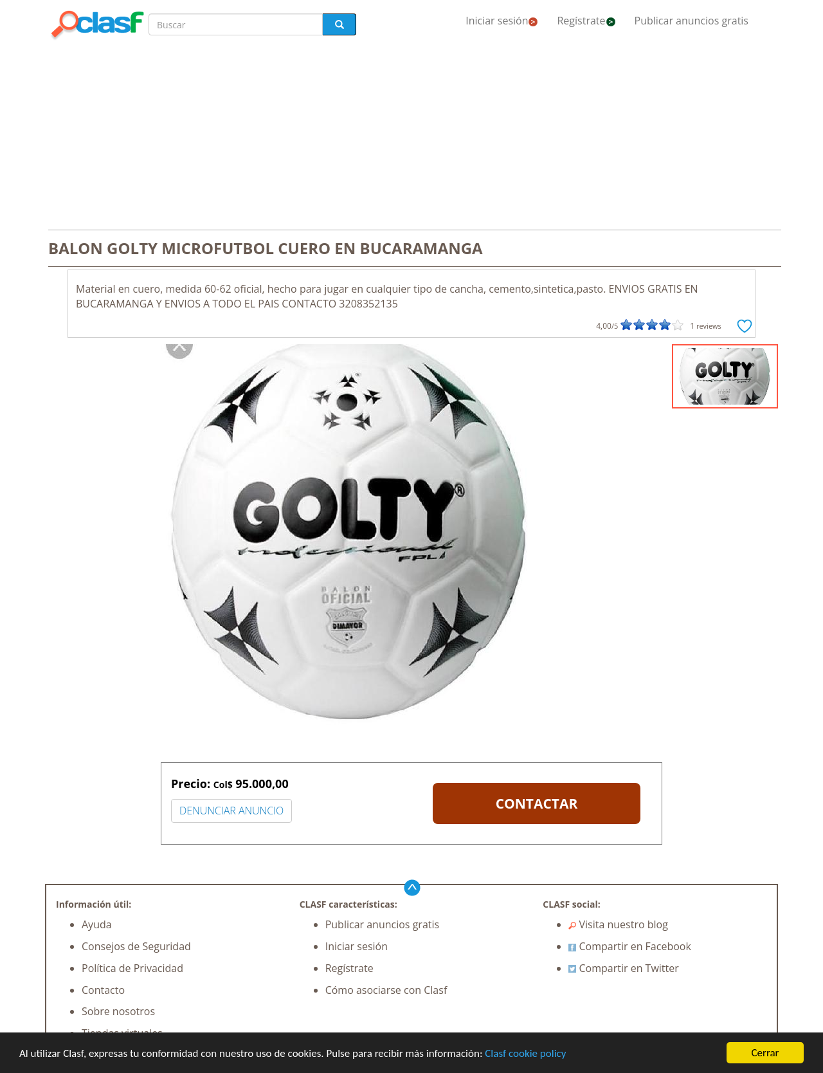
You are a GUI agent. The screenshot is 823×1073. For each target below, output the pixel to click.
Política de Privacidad (132, 968)
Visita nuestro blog (618, 924)
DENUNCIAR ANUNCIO (231, 810)
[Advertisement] (411, 136)
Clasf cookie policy (525, 1053)
